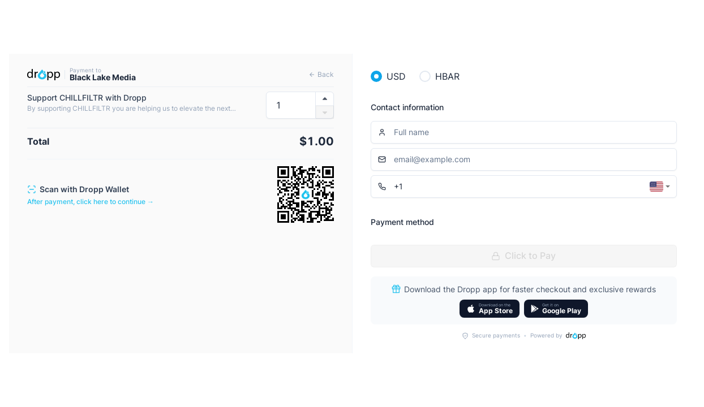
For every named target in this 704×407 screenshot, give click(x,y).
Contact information (407, 107)
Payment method (402, 222)
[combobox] (660, 186)
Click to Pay (523, 255)
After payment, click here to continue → (90, 201)
